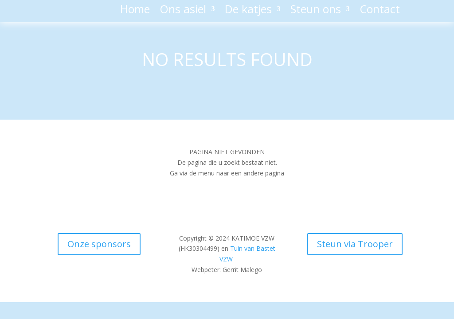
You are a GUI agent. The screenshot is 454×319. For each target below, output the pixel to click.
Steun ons (315, 11)
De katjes (248, 11)
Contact (380, 11)
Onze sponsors (99, 244)
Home (135, 11)
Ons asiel (183, 11)
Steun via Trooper (355, 244)
